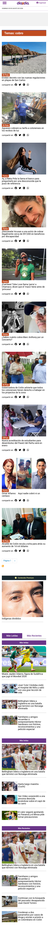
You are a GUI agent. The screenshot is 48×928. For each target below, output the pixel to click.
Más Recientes (34, 635)
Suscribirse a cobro (3, 566)
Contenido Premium (24, 578)
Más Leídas (12, 635)
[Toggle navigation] (4, 2)
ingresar (41, 3)
